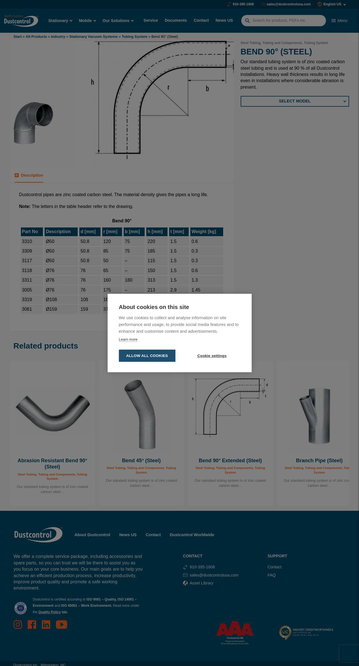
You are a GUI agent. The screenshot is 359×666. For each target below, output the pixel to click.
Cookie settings (212, 356)
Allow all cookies (147, 356)
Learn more (128, 339)
